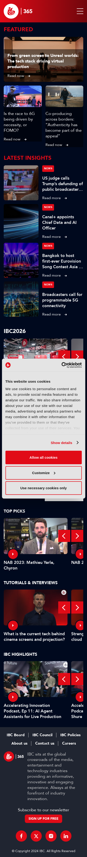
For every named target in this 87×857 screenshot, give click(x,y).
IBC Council (42, 735)
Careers (69, 743)
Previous (64, 356)
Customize (43, 473)
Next (77, 356)
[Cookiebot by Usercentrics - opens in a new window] (62, 365)
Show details (61, 442)
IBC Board (16, 735)
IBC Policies (70, 735)
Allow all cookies (43, 457)
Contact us (44, 743)
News (48, 168)
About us (19, 743)
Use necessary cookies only (43, 488)
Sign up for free (43, 818)
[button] (79, 11)
